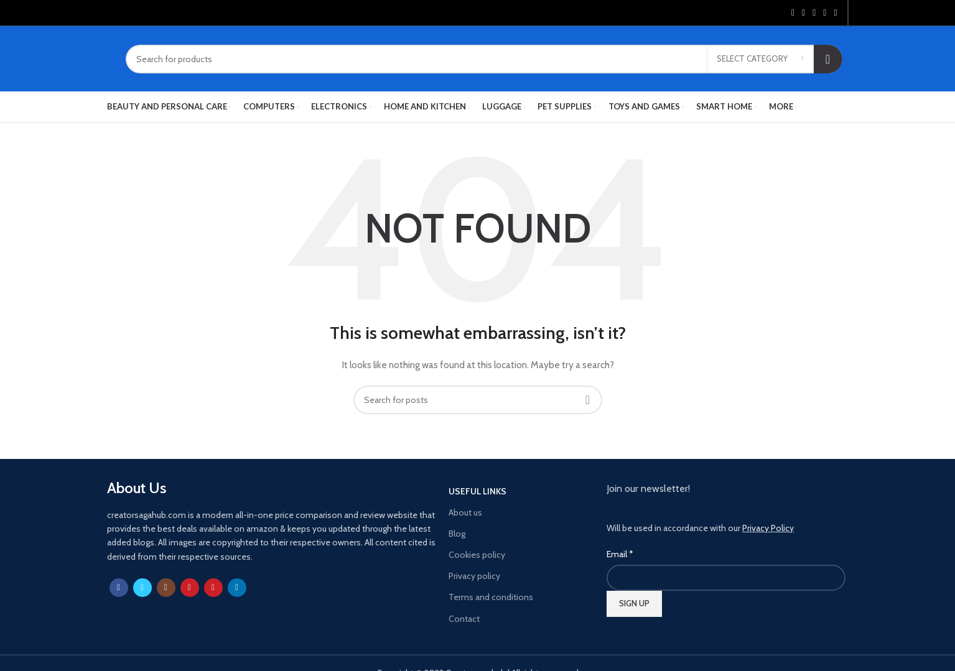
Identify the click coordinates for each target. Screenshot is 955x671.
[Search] (484, 59)
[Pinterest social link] (814, 13)
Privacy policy (474, 575)
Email (620, 554)
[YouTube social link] (189, 587)
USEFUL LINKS (477, 491)
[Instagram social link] (166, 587)
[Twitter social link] (803, 13)
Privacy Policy (768, 528)
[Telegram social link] (835, 13)
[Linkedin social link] (824, 13)
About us (465, 512)
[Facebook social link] (793, 13)
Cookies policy (477, 554)
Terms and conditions (491, 597)
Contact (464, 618)
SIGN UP (634, 603)
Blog (457, 533)
